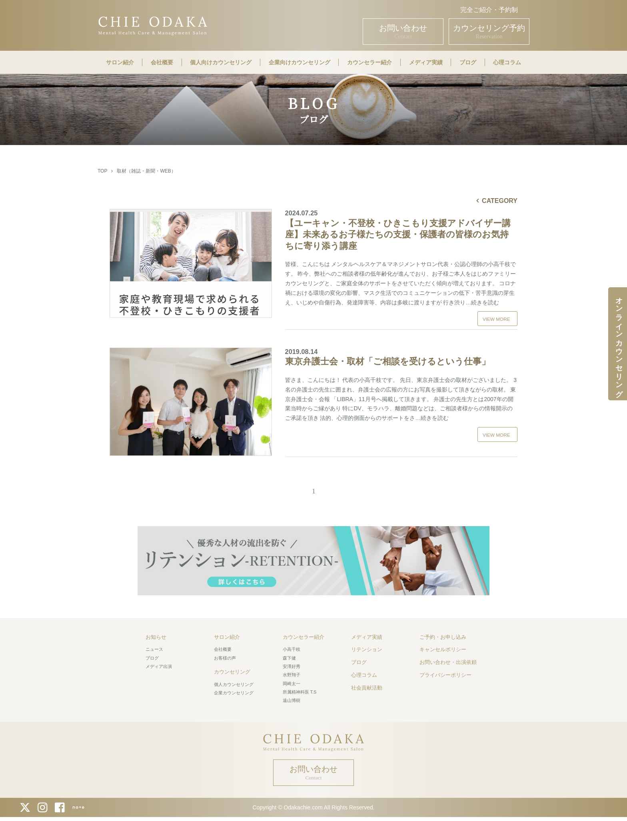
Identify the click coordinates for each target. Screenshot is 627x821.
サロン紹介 (120, 62)
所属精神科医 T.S (300, 689)
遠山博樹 (291, 697)
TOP (102, 171)
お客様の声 (225, 655)
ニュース (154, 646)
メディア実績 (426, 62)
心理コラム (507, 62)
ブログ (467, 62)
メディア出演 (159, 663)
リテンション (366, 647)
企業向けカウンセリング (299, 62)
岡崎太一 (291, 680)
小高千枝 (291, 646)
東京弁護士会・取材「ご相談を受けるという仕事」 (401, 354)
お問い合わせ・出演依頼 (448, 659)
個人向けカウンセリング (221, 62)
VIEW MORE (496, 319)
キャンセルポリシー (442, 647)
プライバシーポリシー (445, 672)
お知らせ (156, 634)
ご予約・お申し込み (442, 634)
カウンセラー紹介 (369, 62)
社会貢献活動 (366, 685)
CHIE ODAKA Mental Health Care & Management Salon (153, 25)
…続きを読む (482, 302)
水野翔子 (291, 672)
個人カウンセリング (234, 681)
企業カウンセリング (234, 690)
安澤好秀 (291, 663)
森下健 (289, 655)
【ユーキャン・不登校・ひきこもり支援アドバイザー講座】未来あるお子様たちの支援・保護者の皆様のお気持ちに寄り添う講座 (401, 230)
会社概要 (162, 62)
